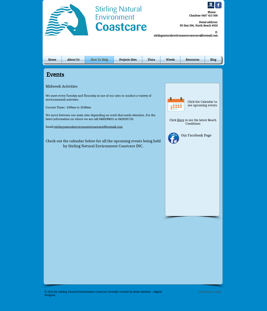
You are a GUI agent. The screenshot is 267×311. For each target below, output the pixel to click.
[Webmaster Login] (210, 292)
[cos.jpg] (211, 5)
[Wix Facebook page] (218, 5)
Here (180, 120)
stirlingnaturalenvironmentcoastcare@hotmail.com (186, 35)
